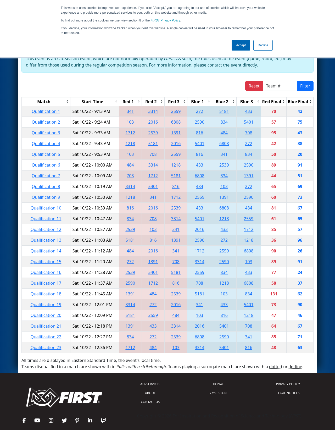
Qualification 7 (46, 176)
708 (248, 133)
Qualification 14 (45, 251)
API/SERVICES (150, 384)
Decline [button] (263, 45)
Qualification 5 (46, 154)
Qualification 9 (46, 197)
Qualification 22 (45, 337)
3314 (153, 111)
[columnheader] (46, 101)
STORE (219, 393)
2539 (153, 133)
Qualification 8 (46, 186)
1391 (176, 133)
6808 (176, 122)
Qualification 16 (45, 272)
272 (199, 111)
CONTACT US (150, 402)
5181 (224, 111)
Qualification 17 (45, 283)
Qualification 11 (45, 219)
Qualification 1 (46, 111)
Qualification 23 (45, 347)
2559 (176, 111)
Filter (305, 86)
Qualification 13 (45, 240)
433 (248, 111)
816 (199, 133)
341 (130, 111)
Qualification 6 (46, 165)
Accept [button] (241, 45)
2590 (199, 122)
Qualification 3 (46, 133)
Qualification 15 (45, 261)
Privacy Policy (165, 20)
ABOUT (150, 393)
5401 (249, 122)
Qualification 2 (46, 122)
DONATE (219, 384)
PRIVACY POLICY (288, 384)
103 (130, 122)
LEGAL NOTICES (288, 393)
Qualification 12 (45, 229)
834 (224, 122)
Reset (254, 86)
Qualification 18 (45, 294)
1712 (130, 133)
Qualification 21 (45, 326)
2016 (153, 122)
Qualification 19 (45, 304)
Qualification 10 (45, 208)
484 (224, 133)
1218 (130, 143)
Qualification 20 (45, 315)
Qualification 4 (46, 143)
